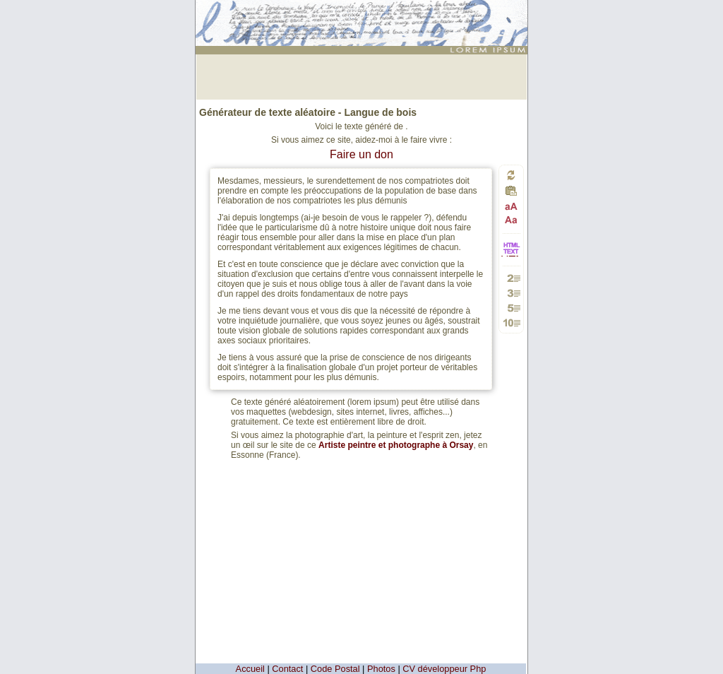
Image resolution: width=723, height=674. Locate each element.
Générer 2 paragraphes (511, 278)
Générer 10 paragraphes (511, 322)
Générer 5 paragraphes (511, 307)
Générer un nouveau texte (511, 175)
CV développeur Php (444, 668)
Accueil (250, 668)
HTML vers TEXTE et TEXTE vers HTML (511, 255)
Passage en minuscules (511, 219)
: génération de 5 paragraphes (363, 12)
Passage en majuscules (511, 206)
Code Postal (335, 668)
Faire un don (361, 154)
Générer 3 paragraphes (511, 292)
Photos (381, 668)
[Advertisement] (361, 75)
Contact (287, 668)
